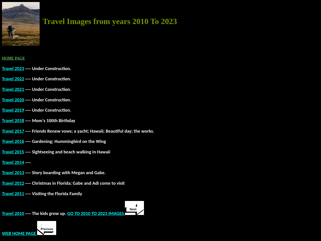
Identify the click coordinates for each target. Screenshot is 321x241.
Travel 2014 (13, 162)
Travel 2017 (13, 131)
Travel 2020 (13, 100)
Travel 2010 (13, 213)
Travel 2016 (13, 141)
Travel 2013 (13, 172)
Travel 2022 (13, 79)
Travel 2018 (13, 120)
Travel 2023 (13, 68)
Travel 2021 (13, 89)
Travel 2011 (13, 193)
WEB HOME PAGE (29, 233)
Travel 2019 (13, 110)
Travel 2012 (13, 183)
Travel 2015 (13, 152)
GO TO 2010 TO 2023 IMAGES (105, 213)
